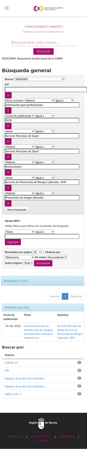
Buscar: (9, 79)
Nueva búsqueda (16, 209)
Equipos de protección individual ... (26, 386)
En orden (40, 257)
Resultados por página (18, 252)
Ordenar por (52, 252)
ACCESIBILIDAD (40, 436)
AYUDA (43, 440)
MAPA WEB (67, 436)
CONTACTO (14, 436)
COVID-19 (11, 362)
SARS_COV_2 (13, 394)
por (7, 84)
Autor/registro (14, 263)
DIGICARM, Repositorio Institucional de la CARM (32, 58)
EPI (7, 370)
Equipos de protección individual (24, 378)
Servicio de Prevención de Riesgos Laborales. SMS (70, 333)
